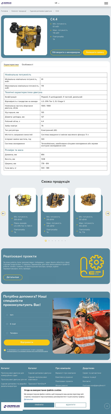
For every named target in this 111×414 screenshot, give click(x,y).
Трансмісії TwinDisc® (37, 384)
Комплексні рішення (64, 377)
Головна (4, 11)
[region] (55, 398)
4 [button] (55, 244)
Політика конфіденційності (94, 386)
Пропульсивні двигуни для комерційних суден (12, 374)
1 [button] (46, 244)
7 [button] (65, 244)
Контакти (86, 381)
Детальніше (28, 399)
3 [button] (52, 244)
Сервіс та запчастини (92, 373)
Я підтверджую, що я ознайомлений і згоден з (27, 354)
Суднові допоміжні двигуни (41, 11)
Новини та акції (89, 377)
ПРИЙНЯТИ (39, 405)
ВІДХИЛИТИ (70, 405)
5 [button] (58, 244)
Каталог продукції (19, 11)
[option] (23, 216)
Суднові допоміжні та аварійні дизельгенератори (14, 385)
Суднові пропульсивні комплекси (37, 378)
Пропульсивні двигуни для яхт (14, 380)
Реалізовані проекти (64, 381)
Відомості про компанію (66, 373)
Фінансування (62, 386)
